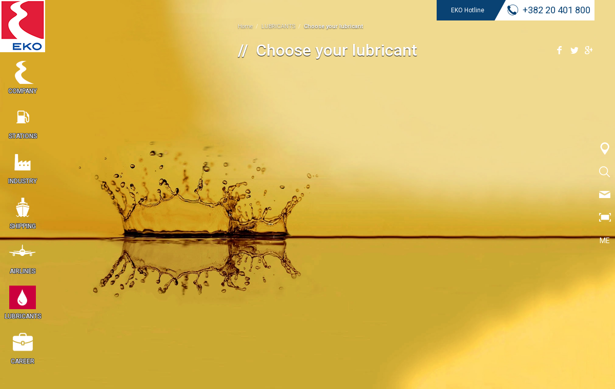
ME (605, 240)
